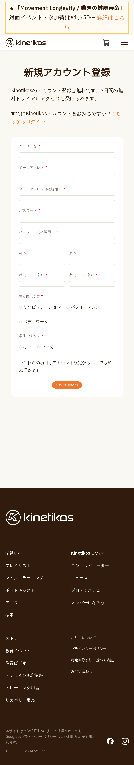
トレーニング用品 (22, 688)
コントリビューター (90, 566)
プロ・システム (86, 590)
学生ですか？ (31, 394)
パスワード (29, 236)
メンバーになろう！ (90, 603)
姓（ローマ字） (33, 323)
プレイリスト (18, 566)
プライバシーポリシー (89, 649)
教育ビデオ (15, 663)
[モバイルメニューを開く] (124, 44)
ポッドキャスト (20, 590)
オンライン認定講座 (24, 676)
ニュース (79, 578)
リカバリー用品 (20, 700)
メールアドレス (33, 177)
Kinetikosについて (89, 553)
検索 (9, 615)
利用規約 (74, 737)
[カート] (105, 43)
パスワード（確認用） (38, 265)
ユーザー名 (29, 148)
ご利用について (83, 637)
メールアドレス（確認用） (42, 206)
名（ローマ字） (83, 323)
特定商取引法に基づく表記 (92, 660)
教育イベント (18, 651)
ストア (11, 638)
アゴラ (11, 603)
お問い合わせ (81, 671)
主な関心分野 (31, 353)
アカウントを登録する (67, 448)
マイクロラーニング (24, 578)
